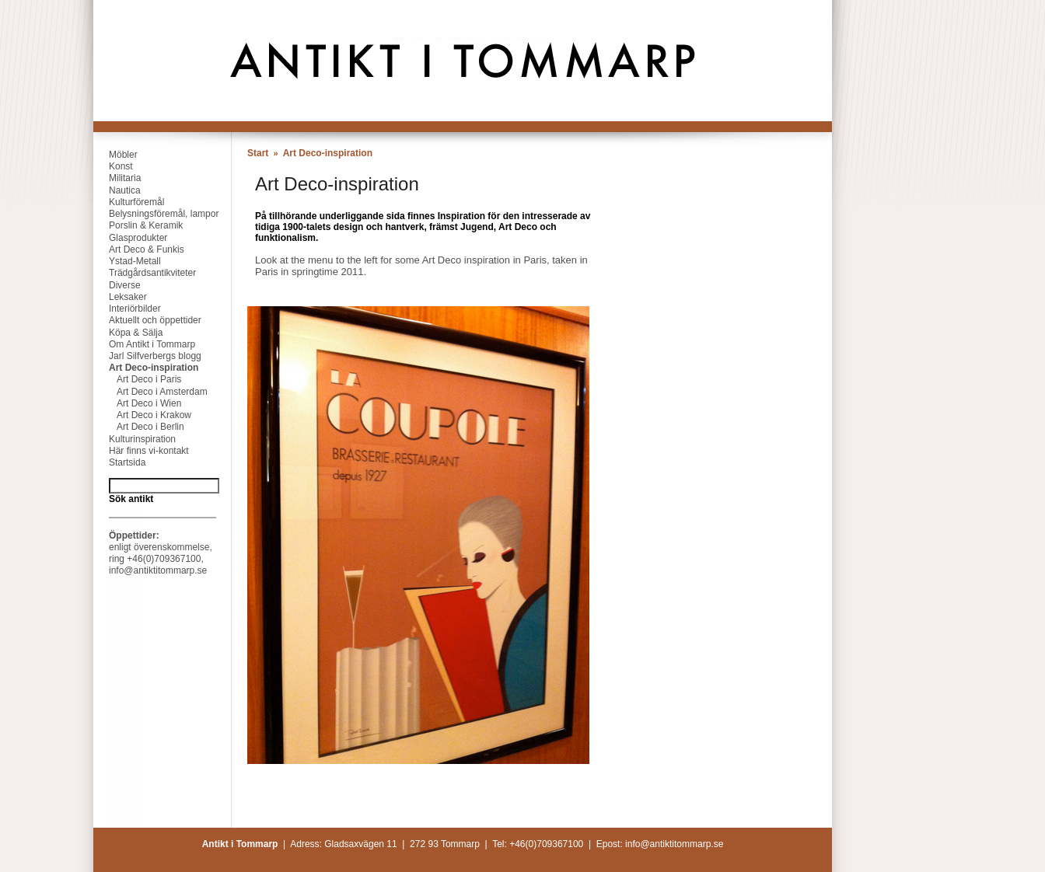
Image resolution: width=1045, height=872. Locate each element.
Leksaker (120, 296)
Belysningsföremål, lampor (155, 213)
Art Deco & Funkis (138, 249)
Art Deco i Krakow (142, 415)
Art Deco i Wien (137, 403)
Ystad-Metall (127, 261)
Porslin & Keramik (138, 225)
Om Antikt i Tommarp (144, 344)
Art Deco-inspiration (145, 367)
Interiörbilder (127, 308)
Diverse (117, 285)
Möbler (115, 154)
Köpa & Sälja (128, 332)
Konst (113, 166)
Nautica (117, 190)
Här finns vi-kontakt (141, 450)
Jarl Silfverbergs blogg (147, 356)
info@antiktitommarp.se (158, 570)
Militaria (117, 178)
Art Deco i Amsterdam (150, 391)
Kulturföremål (128, 202)
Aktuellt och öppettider (147, 320)
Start (257, 153)
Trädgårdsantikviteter (144, 272)
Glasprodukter (130, 237)
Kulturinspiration (134, 439)
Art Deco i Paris (137, 379)
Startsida (119, 462)
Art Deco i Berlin (138, 426)
